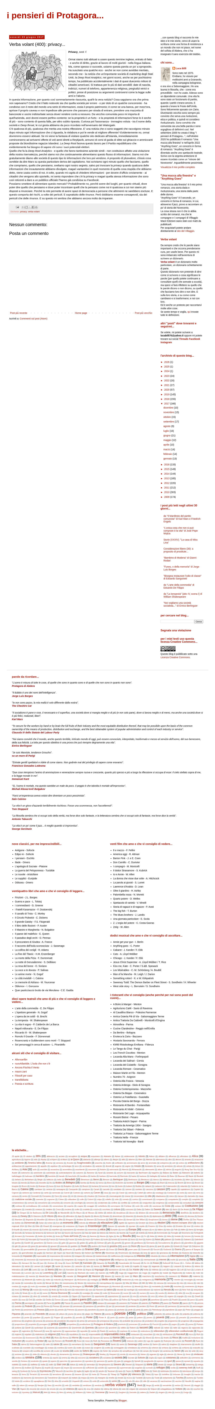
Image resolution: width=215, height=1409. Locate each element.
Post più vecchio (143, 313)
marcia (118, 1276)
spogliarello (149, 1361)
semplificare (128, 1351)
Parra (48, 1303)
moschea (177, 1286)
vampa (31, 1385)
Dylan (41, 1223)
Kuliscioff (167, 1263)
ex (153, 1230)
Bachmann (143, 1173)
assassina (55, 1170)
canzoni (161, 1189)
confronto (135, 1203)
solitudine (184, 1358)
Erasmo (151, 1226)
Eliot (30, 1226)
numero (143, 1293)
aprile (166, 444)
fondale (177, 1236)
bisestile (42, 1183)
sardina (146, 1344)
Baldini (175, 1173)
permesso (172, 1306)
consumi (199, 1203)
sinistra (29, 1357)
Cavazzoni (171, 1193)
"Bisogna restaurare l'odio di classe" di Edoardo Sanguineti (183, 577)
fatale (94, 1233)
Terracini (33, 1374)
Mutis (54, 1290)
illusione (185, 1253)
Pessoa (40, 1310)
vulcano (15, 1392)
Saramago (133, 1344)
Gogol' (185, 1246)
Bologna (70, 1182)
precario (182, 1318)
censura (15, 1196)
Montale (89, 1286)
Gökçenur (196, 1246)
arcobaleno (87, 1166)
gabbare (167, 1239)
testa (94, 1374)
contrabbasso (31, 1206)
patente (145, 1303)
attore (160, 1170)
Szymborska (45, 1371)
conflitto (124, 1203)
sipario (55, 1358)
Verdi (139, 1385)
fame (191, 1230)
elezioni (161, 1222)
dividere (80, 1220)
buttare (129, 1186)
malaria (189, 1273)
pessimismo (29, 1310)
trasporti (64, 1378)
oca (187, 1293)
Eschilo (45, 1230)
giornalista (42, 1246)
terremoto (45, 1374)
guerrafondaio (27, 1253)
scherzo (155, 1348)
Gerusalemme (164, 1243)
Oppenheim (86, 1296)
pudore (165, 1324)
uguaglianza (39, 1381)
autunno (79, 1173)
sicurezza (133, 1354)
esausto (35, 1230)
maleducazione (18, 1276)
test (86, 1374)
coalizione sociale (23, 1199)
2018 (167, 399)
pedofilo (18, 1306)
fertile (40, 1236)
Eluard (46, 1226)
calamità (183, 1186)
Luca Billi (181, 68)
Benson (106, 1180)
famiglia (200, 1230)
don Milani (140, 1220)
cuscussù (129, 1209)
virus (88, 1389)
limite (80, 1270)
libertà (51, 1269)
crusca (96, 1209)
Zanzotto (133, 1392)
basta (133, 1176)
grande (103, 1249)
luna (37, 1273)
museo (36, 1290)
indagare (78, 1256)
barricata (113, 1176)
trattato (75, 1378)
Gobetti (176, 1246)
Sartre (155, 1344)
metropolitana (105, 1283)
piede (130, 1310)
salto (48, 1344)
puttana (18, 1328)
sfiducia (43, 1354)
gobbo (167, 1246)
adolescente (129, 1156)
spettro (111, 1361)
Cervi (56, 1196)
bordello (130, 1183)
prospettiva (71, 1324)
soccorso (82, 1358)
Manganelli (82, 1276)
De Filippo (197, 1209)
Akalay (44, 1159)
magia (144, 1273)
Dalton (147, 1209)
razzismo (112, 1331)
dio (147, 1216)
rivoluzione (195, 1338)
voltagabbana (166, 1389)
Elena (151, 1223)
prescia (39, 1321)
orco (153, 1296)
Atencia (125, 1170)
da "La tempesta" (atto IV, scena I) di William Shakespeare (183, 595)
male (198, 1273)
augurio (178, 1170)
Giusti (103, 1246)
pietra (146, 1310)
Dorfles (186, 1220)
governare (42, 1249)
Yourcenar (100, 1392)
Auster (14, 1173)
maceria (70, 1273)
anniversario (132, 1163)
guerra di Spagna (192, 1249)
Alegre (115, 1159)
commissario (147, 1199)
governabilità (28, 1249)
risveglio (138, 1338)
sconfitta (36, 1351)
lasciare (67, 1266)
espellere (56, 1230)
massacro (173, 1276)
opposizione (113, 1296)
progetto (160, 1321)
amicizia (59, 1163)
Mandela (58, 1276)
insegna (57, 1260)
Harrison (49, 1253)
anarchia (98, 1163)
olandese (25, 1296)
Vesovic (187, 1385)
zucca (177, 1392)
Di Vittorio (48, 1216)
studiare (28, 1368)
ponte (26, 1318)
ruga (148, 1341)
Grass (111, 1249)
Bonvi (109, 1183)
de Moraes (89, 1213)
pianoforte (91, 1310)
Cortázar (128, 1206)
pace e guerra (79, 1299)
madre (92, 1273)
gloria (151, 1246)
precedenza (195, 1318)
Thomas (103, 1374)
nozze (125, 1293)
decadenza (121, 1213)
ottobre (167, 417)
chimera (80, 1196)
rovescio (130, 1341)
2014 (167, 473)
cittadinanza (160, 1196)
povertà (160, 1317)
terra (24, 1374)
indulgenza (128, 1256)
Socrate (131, 1358)
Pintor (188, 1310)
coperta (70, 1206)
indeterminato (101, 1256)
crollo (77, 1209)
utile (145, 1381)
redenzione (145, 1331)
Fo (145, 1236)
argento (118, 1166)
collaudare (71, 1199)
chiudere (90, 1196)
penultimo (101, 1306)
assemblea (67, 1170)
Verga (148, 1385)
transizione (39, 1378)
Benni (96, 1179)
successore (77, 1368)
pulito (182, 1324)
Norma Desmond (59, 1293)
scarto (70, 1348)
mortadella (156, 1286)
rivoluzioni (16, 1341)
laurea (96, 1266)
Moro (146, 1286)
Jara (35, 1263)
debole (110, 1213)
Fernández (30, 1236)
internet (162, 1259)
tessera (68, 1374)
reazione (123, 1331)
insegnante (69, 1260)
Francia (62, 1239)
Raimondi (38, 1331)
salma (23, 1344)
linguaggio (99, 1269)
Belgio (40, 1180)
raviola (94, 1331)
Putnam (200, 1324)
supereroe (112, 1368)
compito (185, 1199)
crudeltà (86, 1209)
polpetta (186, 1314)
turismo (190, 1378)
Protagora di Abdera (103, 1324)
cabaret (148, 1186)
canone (128, 1189)
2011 (167, 487)
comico (135, 1199)
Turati (156, 1378)
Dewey (24, 1216)
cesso (64, 1196)
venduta (98, 1385)
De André (185, 1209)
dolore (120, 1220)
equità (142, 1226)
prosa (54, 1324)
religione (52, 1334)
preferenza (16, 1321)
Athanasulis (137, 1170)
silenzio (170, 1354)
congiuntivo (147, 1203)
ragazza (184, 1328)
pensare (66, 1306)
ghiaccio (177, 1243)
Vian (14, 1389)
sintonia (46, 1358)
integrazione (104, 1259)
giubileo (74, 1246)
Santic (113, 1344)
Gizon (134, 1246)
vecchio (58, 1385)
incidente (67, 1256)
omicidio (64, 1296)
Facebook (194, 339)
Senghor (156, 1351)
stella (81, 1365)
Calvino (25, 1189)
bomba (83, 1183)
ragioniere (26, 1331)
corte (138, 1206)
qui (189, 311)
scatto (78, 1348)
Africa (195, 1156)
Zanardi (111, 1392)
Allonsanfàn (21, 1059)
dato (167, 1209)
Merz (57, 1283)
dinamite (129, 1216)
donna (165, 1220)
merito (39, 1283)
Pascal (67, 1303)
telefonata (165, 1371)
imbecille (196, 1253)
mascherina (160, 1276)
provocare (133, 1324)
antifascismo (194, 1163)
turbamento (167, 1378)
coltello (108, 1199)
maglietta (155, 1273)
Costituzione (191, 1205)
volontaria (143, 1389)
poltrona (196, 1314)
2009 (167, 497)
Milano (135, 1283)
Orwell (197, 1296)
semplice (115, 1351)
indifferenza (116, 1256)
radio (175, 1328)
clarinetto (191, 1196)
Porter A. (102, 1318)
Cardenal (36, 1193)
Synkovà (24, 1371)
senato (146, 1351)
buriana (95, 1186)
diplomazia (156, 1216)
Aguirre (27, 1159)
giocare (24, 1246)
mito (198, 1283)
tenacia (15, 1374)
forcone (187, 1236)
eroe (188, 1226)
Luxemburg (48, 1273)
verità (157, 1385)
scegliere (97, 1348)
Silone (179, 1354)
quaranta (50, 1328)
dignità (87, 1216)
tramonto (27, 1378)
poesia (108, 1314)
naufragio (131, 1290)
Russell (188, 1341)
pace (66, 1300)
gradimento (67, 1249)
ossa (23, 1300)
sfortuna (76, 1354)
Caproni (15, 1193)
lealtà (127, 1266)
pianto (102, 1310)
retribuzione (168, 1334)
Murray (25, 1290)
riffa (40, 1338)
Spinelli (137, 1361)
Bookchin (119, 1183)
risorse (116, 1337)
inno (201, 1256)
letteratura (16, 1270)
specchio (63, 1361)
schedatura (132, 1348)
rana (47, 1331)
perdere (142, 1306)
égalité (121, 1223)
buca (51, 1186)
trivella (111, 1378)
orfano (161, 1296)
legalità (136, 1266)
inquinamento (44, 1260)
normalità (75, 1293)
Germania (150, 1243)
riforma (65, 1338)
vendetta (75, 1385)
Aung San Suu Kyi (192, 1170)
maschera (146, 1276)
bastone (143, 1176)
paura (165, 1303)
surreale (149, 1368)
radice (166, 1328)
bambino (40, 1176)
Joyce (68, 1263)
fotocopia (32, 1239)
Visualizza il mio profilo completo (178, 167)
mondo (53, 1286)
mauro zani (21, 1071)
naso (90, 1290)
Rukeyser (168, 1341)
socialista (107, 1358)
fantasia (28, 1233)
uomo (114, 1381)
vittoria (115, 1389)
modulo (15, 1286)
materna (196, 1276)
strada (160, 1365)
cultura (117, 1209)
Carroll (66, 1193)
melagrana (146, 1280)
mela (136, 1280)
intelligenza (119, 1260)
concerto (67, 1203)
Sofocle (141, 1358)
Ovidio (48, 1300)
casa (106, 1193)
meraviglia (188, 1280)
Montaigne (76, 1286)
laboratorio (16, 1266)
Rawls (102, 1331)
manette (69, 1276)
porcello (79, 1318)
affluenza (172, 1156)
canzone (149, 1189)
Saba (14, 1344)
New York (186, 1290)
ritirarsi (148, 1338)
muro (17, 1290)
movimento (189, 1286)
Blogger (122, 1400)
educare (93, 1223)
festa (58, 1236)
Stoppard (139, 1365)
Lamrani (37, 1266)
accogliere (72, 1156)
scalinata (15, 1348)
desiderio (196, 1213)
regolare (28, 1334)
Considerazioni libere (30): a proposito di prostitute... (178, 550)
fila (118, 1236)
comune (30, 1203)
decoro (132, 1213)
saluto (65, 1344)
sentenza (167, 1351)
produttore (149, 1321)
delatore (142, 1213)
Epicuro (111, 1226)
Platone (97, 1314)
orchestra (143, 1296)
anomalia (152, 1163)
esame (26, 1230)
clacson (180, 1196)
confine (114, 1203)
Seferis (86, 1351)
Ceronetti (35, 1196)
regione (18, 1334)
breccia (171, 1183)
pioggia (197, 1310)
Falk (176, 1230)
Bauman (181, 1176)
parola (40, 1303)
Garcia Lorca (52, 1243)
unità (94, 1381)
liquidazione (113, 1270)
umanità (65, 1381)
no (32, 1293)
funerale (124, 1239)
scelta (107, 1348)
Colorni (90, 1199)
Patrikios (155, 1303)
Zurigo (186, 1392)
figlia (111, 1236)
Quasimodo (76, 1328)
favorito (122, 1233)
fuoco (133, 1239)
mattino (39, 1280)
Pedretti (28, 1306)
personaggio (198, 1306)
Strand (179, 1364)
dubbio (18, 1223)
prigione (72, 1321)
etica (102, 1229)
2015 (167, 469)
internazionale (150, 1260)
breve (189, 1183)
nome (45, 1293)
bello (59, 1180)
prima (82, 1321)
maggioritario (132, 1273)
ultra (56, 1381)
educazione (107, 1222)
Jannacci (25, 1263)
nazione (157, 1290)
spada (44, 1361)
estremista (92, 1230)
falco (168, 1230)
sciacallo (196, 1348)
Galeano (187, 1239)
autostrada (50, 1173)
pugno (174, 1324)
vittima (106, 1389)
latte (88, 1266)
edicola (82, 1223)
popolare (37, 1318)
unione (86, 1381)
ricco (191, 1334)
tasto (120, 1371)
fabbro (160, 1230)
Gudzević (167, 1249)
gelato (82, 1243)
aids (35, 1159)
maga (121, 1273)
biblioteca (167, 1180)
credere (49, 1209)
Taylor (128, 1371)
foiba (152, 1236)
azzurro (120, 1173)
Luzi (60, 1273)
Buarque (42, 1186)
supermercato (125, 1368)
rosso (87, 1341)
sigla (162, 1354)
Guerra (178, 1249)
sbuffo (197, 1344)
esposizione (68, 1230)
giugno (167, 435)
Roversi (117, 1340)
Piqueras (16, 1314)
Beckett (200, 1176)
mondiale (42, 1286)
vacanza (153, 1381)
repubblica (73, 1334)
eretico (169, 1226)
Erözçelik (16, 1230)
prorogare (43, 1324)
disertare (18, 1220)
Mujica (200, 1286)
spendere (89, 1361)
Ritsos (175, 1338)
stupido (48, 1368)
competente (173, 1199)
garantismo (38, 1243)
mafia (112, 1273)
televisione (187, 1371)
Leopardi (177, 1266)
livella (146, 1270)
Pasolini (88, 1303)
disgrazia (29, 1220)
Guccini (156, 1249)
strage (169, 1365)
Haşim (59, 1253)
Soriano (24, 1361)
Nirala (24, 1293)
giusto (125, 1246)
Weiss (53, 1392)
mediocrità (126, 1280)
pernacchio (184, 1306)
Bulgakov (68, 1186)
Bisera (33, 1183)
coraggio (90, 1206)
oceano (15, 1296)
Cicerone (102, 1196)
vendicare (87, 1385)
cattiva (149, 1193)
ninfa (17, 1293)
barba (93, 1176)
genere (128, 1243)
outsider (39, 1300)
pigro (180, 1310)
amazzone (198, 1159)
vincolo (53, 1389)
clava (201, 1196)
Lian (42, 1270)
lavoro (106, 1266)
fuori (141, 1239)
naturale (119, 1290)
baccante (131, 1173)
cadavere (159, 1186)
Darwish (158, 1209)
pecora (200, 1303)
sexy (201, 1351)
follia (169, 1236)
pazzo (185, 1303)
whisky (69, 1392)
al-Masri (63, 1159)
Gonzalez (16, 1249)
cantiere (138, 1189)
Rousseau (105, 1341)
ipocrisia (182, 1260)
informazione (177, 1256)
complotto (196, 1199)
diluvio (96, 1216)
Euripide (114, 1230)
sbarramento (186, 1344)
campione (86, 1189)
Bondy (92, 1183)
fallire (183, 1230)
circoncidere (139, 1196)
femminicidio (162, 1233)
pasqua (101, 1303)
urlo (130, 1381)
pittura (62, 1314)
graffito (79, 1249)
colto (117, 1199)
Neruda (167, 1290)
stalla (43, 1365)
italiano (15, 1263)
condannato (102, 1203)
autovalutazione (65, 1173)
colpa (99, 1199)
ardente (98, 1166)
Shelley (103, 1354)
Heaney (77, 1253)
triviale (120, 1378)
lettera (197, 1266)
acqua (84, 1156)
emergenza (57, 1226)
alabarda (87, 1159)
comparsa (160, 1199)
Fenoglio (174, 1233)
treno (92, 1378)
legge (145, 1266)
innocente (19, 1260)
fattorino (112, 1233)
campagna (60, 1189)
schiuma (185, 1348)
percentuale (120, 1306)
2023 (167, 376)
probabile (126, 1321)
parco (192, 1300)
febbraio (168, 454)
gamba (18, 1243)
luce (189, 1270)
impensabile (41, 1256)
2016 (167, 464)
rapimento (57, 1331)
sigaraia (152, 1354)
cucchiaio (106, 1209)
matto (48, 1280)
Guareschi (145, 1249)
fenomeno (186, 1233)
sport (169, 1361)
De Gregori (21, 1213)
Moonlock (116, 1286)
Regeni (200, 1331)
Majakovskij (177, 1273)
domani (129, 1220)
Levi (26, 1269)
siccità (122, 1354)
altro (170, 1159)
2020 (167, 389)
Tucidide (139, 1378)
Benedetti (70, 1179)
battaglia (153, 1176)
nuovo (152, 1293)
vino (61, 1389)
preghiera (29, 1321)
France (52, 1239)
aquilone (54, 1166)
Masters (185, 1276)
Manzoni (96, 1276)
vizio (124, 1389)
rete (157, 1334)
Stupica (38, 1368)
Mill (143, 1283)
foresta (197, 1236)
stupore (57, 1368)
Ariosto (137, 1166)
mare (127, 1276)
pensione (90, 1306)
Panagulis (135, 1300)
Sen (138, 1351)
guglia (39, 1253)
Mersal (48, 1283)
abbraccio (51, 1156)
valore (22, 1385)
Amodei (70, 1163)
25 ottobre (27, 1156)
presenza (49, 1321)
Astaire (103, 1170)
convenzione (57, 1206)
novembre (169, 412)
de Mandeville (64, 1213)
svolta (173, 1368)
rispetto (128, 1338)
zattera (143, 1392)
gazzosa (72, 1243)
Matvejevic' (69, 1280)
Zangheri (122, 1392)
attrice (168, 1170)
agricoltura (16, 1159)
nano (69, 1290)
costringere (16, 1209)
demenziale (154, 1213)
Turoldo (200, 1378)
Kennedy (136, 1263)
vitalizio (97, 1389)
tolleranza (136, 1374)
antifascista (16, 1166)
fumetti (114, 1239)
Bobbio (58, 1183)
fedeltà (142, 1233)
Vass (49, 1385)
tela (147, 1371)
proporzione (20, 1324)
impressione (55, 1256)
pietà (138, 1310)
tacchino (69, 1371)
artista (189, 1166)
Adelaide (107, 1156)
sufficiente (90, 1368)
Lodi (164, 1270)
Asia (24, 1169)
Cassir (122, 1193)
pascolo (77, 1303)
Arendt (108, 1166)
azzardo (109, 1173)
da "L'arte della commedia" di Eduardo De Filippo (179, 586)
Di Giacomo (36, 1216)
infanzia (141, 1256)
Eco (57, 1223)
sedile (76, 1351)
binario (15, 1183)
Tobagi (113, 1374)
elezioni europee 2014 (182, 1223)
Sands (87, 1344)
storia (149, 1364)
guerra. (15, 1253)
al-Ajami (53, 1159)
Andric (109, 1163)
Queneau (89, 1328)
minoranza (171, 1283)
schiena (175, 1348)
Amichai (49, 1163)
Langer (47, 1266)
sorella (15, 1361)
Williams (79, 1392)
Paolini (175, 1300)
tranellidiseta (21, 1079)
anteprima (164, 1163)
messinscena (68, 1283)
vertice (177, 1385)
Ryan (198, 1341)
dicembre (168, 407)
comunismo (42, 1203)
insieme (92, 1260)
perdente (132, 1306)
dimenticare (118, 1216)
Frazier (71, 1239)
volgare (132, 1389)
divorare (90, 1220)
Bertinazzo (132, 1180)
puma (190, 1324)
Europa (132, 1229)
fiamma (93, 1236)
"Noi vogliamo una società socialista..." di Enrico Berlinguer (181, 604)
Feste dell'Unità (70, 1236)
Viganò (23, 1389)
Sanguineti (99, 1344)
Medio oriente (109, 1279)
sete (186, 1351)
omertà (55, 1296)
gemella (118, 1243)
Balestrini (186, 1173)
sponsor (160, 1361)
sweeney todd (185, 1368)
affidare (161, 1156)
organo (170, 1296)
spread (187, 1361)
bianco (156, 1180)
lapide (57, 1266)
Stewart (128, 1365)
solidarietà (171, 1358)
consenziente (173, 1203)
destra (14, 1216)
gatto (63, 1243)
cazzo (190, 1193)
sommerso (195, 1358)
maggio (167, 440)
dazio (175, 1209)
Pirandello (40, 1314)
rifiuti (48, 1338)
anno (143, 1163)
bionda (24, 1183)
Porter (89, 1317)
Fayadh (132, 1233)
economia (68, 1222)
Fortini (22, 1239)
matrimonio (16, 1280)
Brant (162, 1183)
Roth (95, 1341)
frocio (87, 1239)
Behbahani (29, 1180)
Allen (140, 1159)
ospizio (15, 1300)
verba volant (34, 211)
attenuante (149, 1170)
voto (188, 1389)
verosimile (167, 1385)
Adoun (152, 1156)
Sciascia (15, 1351)
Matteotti (28, 1280)
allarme (132, 1159)
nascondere (80, 1290)
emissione (70, 1226)
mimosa (160, 1283)
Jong (60, 1263)
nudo (134, 1293)
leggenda (156, 1266)
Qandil (27, 1328)
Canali (96, 1189)
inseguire (81, 1260)
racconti (143, 1327)
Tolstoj (148, 1374)
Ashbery (15, 1170)
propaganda (198, 1321)
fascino (67, 1233)
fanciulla (18, 1233)
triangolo (101, 1378)
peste (51, 1310)
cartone (87, 1193)
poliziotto (158, 1314)
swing (14, 1371)
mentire (177, 1280)
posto (131, 1318)
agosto (167, 426)
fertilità (49, 1236)
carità (46, 1193)
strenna (18, 1368)
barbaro (102, 1176)
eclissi (50, 1223)
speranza (100, 1361)
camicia (49, 1189)
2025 (167, 366)
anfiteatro (119, 1163)
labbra (197, 1263)
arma (159, 1166)
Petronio (70, 1310)
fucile (105, 1239)
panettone (155, 1300)
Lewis (34, 1270)
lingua (88, 1270)
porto (112, 1318)
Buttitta (138, 1186)
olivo (35, 1296)
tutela (17, 1381)
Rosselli (69, 1341)
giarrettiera (188, 1243)
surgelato (138, 1368)
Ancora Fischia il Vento (27, 1067)
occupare (196, 1293)
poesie (120, 1313)
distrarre (51, 1220)
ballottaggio (17, 1176)
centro (25, 1196)
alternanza (160, 1159)
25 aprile (15, 1156)
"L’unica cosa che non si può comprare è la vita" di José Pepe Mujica (181, 530)
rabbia (123, 1328)
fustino (149, 1239)
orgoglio (180, 1296)
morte (167, 1286)
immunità (16, 1256)
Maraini (108, 1276)
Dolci (111, 1219)
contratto (45, 1206)
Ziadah (152, 1392)
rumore (178, 1341)
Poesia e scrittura (24, 1083)
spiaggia (127, 1361)
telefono (175, 1371)
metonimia (91, 1283)
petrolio (61, 1310)
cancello (106, 1189)
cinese (127, 1196)
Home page (81, 313)
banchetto (72, 1176)
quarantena (63, 1328)
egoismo (131, 1223)
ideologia (136, 1253)
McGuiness (82, 1280)
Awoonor (90, 1173)
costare (178, 1206)
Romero (58, 1341)
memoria (160, 1279)
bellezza (49, 1180)
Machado (81, 1273)
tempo (197, 1371)
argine (127, 1166)
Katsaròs (100, 1263)
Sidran (143, 1354)
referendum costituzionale (181, 1331)
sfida (35, 1354)
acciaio (62, 1156)
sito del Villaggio (185, 231)
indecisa (88, 1256)
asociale (43, 1170)
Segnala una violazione (176, 630)
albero (106, 1159)
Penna (46, 1306)
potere (140, 1318)
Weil (45, 1392)
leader (118, 1266)
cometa (125, 1199)
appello (44, 1166)
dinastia (140, 1216)
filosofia (127, 1236)
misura (190, 1283)
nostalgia (86, 1293)
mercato (199, 1280)
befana (18, 1180)
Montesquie (104, 1286)
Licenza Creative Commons (175, 657)
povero (149, 1318)
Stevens (117, 1364)
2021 (167, 385)
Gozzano (54, 1249)
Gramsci (89, 1249)
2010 (167, 492)
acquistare (95, 1156)
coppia (80, 1206)
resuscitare (148, 1334)
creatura (38, 1209)
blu (50, 1183)
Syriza (33, 1371)
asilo (35, 1170)
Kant (77, 1263)
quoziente (112, 1328)
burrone (104, 1186)
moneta (65, 1286)
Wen (61, 1392)
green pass (133, 1249)
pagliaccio (96, 1300)
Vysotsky (25, 1392)
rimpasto (86, 1338)
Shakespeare (89, 1354)
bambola (51, 1176)
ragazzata (196, 1328)
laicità (27, 1266)
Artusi (197, 1166)
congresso (160, 1203)
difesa (59, 1216)
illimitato (175, 1253)
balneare (29, 1176)
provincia (122, 1324)
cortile (146, 1206)
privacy (23, 211)
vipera (80, 1389)
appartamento (31, 1166)
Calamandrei (171, 1186)
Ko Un (146, 1263)
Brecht (180, 1183)
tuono (148, 1378)
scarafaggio (39, 1348)
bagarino (155, 1173)
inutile (172, 1260)
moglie (24, 1286)
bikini (188, 1180)
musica (45, 1290)
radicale (157, 1328)
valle (14, 1385)
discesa (190, 1216)
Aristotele (149, 1166)
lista (124, 1270)
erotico (197, 1226)
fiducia (102, 1236)
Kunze (177, 1263)
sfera (27, 1354)
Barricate (124, 1176)
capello (174, 1189)
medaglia (94, 1280)
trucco (129, 1378)
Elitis (37, 1226)
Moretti (138, 1286)
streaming (190, 1365)
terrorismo (57, 1374)
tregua (84, 1378)
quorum (101, 1328)
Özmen (58, 1300)
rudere (140, 1341)
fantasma (39, 1233)
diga (79, 1216)
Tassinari (111, 1371)
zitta (170, 1392)
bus (113, 1186)
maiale (165, 1273)
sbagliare (173, 1344)
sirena (64, 1358)
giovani (54, 1246)
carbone (25, 1193)
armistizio (169, 1166)
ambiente (19, 1163)
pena (38, 1306)
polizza (168, 1314)
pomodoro (16, 1318)
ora (134, 1296)
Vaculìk (188, 1381)
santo (122, 1344)
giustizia (113, 1246)
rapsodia (83, 1331)
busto (120, 1186)
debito (100, 1213)
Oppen (75, 1296)
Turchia (179, 1378)
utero (137, 1381)
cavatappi (159, 1193)
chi (72, 1196)
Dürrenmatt (29, 1223)
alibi (123, 1159)
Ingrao (193, 1256)
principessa (105, 1321)
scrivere (47, 1351)
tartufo (101, 1371)
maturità (57, 1280)
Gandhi (27, 1243)
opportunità (99, 1296)
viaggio (197, 1385)
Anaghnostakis (84, 1163)
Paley (106, 1300)
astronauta (113, 1170)
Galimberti (198, 1239)
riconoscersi (31, 1338)
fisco (138, 1236)
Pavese (175, 1303)
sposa (178, 1361)
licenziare (70, 1270)
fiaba (84, 1236)
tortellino (165, 1374)
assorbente (80, 1170)
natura (110, 1290)
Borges (140, 1182)
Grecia (121, 1249)
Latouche (79, 1266)
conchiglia (78, 1203)
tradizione (16, 1378)
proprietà (32, 1324)
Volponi (154, 1389)
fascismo (78, 1233)
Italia (192, 1259)
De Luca (50, 1213)
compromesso (18, 1203)
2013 (167, 478)
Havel (68, 1253)
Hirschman (110, 1253)
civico (171, 1196)
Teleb (155, 1371)
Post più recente (18, 313)
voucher (196, 1389)
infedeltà (154, 1256)
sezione (18, 1354)
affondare (184, 1156)
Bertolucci (145, 1180)
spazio (53, 1361)
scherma (144, 1348)
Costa (167, 1206)
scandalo (27, 1348)
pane (144, 1300)
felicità (151, 1233)
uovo (123, 1381)
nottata (96, 1293)
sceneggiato (119, 1348)
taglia (79, 1371)
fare (59, 1233)
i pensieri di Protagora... (55, 15)
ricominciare (17, 1338)
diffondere (70, 1216)
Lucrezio (27, 1273)
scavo (87, 1348)
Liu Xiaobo (134, 1269)
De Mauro (77, 1213)
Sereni (177, 1351)
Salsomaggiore (36, 1344)
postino (122, 1318)
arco (77, 1166)
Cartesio (76, 1193)
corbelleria (102, 1206)
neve (177, 1290)
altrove (178, 1159)
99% (38, 1156)
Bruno (24, 1186)
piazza (111, 1310)
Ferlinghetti (198, 1233)
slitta (73, 1358)
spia (119, 1361)
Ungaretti (76, 1381)
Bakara (166, 1173)
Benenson (85, 1180)
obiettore (171, 1293)
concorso (90, 1203)
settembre (169, 421)
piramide (28, 1314)
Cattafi (140, 1193)
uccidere (26, 1381)
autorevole (38, 1173)
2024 (167, 371)
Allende (149, 1159)
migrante (118, 1283)
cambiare (38, 1189)
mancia (32, 1276)
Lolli (182, 1270)
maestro (102, 1273)
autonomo (25, 1173)
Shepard (112, 1354)
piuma (70, 1314)
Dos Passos (198, 1220)
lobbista (155, 1270)
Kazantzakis (124, 1263)
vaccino (178, 1381)
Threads (183, 339)
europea (145, 1230)
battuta (163, 1176)
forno (14, 1239)
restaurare (135, 1334)
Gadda (177, 1239)
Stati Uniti (61, 1364)
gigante (200, 1243)
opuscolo (125, 1296)
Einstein (142, 1223)
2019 (167, 394)
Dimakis (105, 1216)
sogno (159, 1358)
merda (17, 1283)
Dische (200, 1216)
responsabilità (94, 1334)
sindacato (198, 1354)
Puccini (156, 1324)
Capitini (197, 1189)
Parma (18, 1303)
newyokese (198, 1290)
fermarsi (18, 1236)
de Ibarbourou (36, 1213)
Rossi (79, 1341)
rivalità (185, 1338)
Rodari (40, 1341)
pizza (79, 1314)
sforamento (64, 1354)
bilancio (197, 1180)
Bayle (191, 1176)
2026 (167, 362)
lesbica (188, 1266)
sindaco (18, 1358)
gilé (16, 1246)
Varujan (40, 1385)
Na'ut (62, 1290)
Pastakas (134, 1303)
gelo (109, 1243)
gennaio (168, 458)
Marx (135, 1276)
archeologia (66, 1166)
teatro (137, 1371)
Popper (57, 1318)
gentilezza (138, 1243)
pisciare (52, 1314)
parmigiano (29, 1303)
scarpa (51, 1348)
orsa (189, 1296)
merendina (28, 1283)
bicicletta (178, 1180)
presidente (61, 1321)
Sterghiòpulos (104, 1365)
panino (166, 1300)
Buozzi (85, 1186)
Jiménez (50, 1263)
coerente (39, 1199)
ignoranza (164, 1253)
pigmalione (169, 1310)
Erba (161, 1226)
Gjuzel (143, 1246)
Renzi (63, 1334)
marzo (167, 449)
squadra (196, 1361)
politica (141, 1313)
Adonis (141, 1156)
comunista (55, 1203)
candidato (117, 1189)
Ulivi (49, 1381)
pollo (177, 1314)
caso (114, 1193)
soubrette (35, 1361)
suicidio (101, 1368)
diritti (168, 1216)
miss (182, 1283)
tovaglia (187, 1374)
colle (82, 1199)
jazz (42, 1263)
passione (123, 1303)
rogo (49, 1341)
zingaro (161, 1392)
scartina (60, 1348)
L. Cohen (187, 1263)
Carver (97, 1193)
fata (86, 1233)
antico (181, 1163)
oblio (180, 1293)
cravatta (28, 1209)
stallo (51, 1365)
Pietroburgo (157, 1310)
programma (173, 1321)
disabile (181, 1216)
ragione (15, 1331)
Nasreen (99, 1290)
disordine (41, 1220)
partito (58, 1303)
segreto (96, 1351)
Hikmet (98, 1253)
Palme (124, 1300)
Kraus (156, 1263)
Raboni (133, 1328)
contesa (18, 1206)
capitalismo (185, 1189)
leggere (166, 1266)
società (118, 1357)
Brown (197, 1183)
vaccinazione (166, 1381)
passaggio (111, 1303)
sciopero (26, 1351)
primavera (92, 1321)
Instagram (166, 342)
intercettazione (134, 1260)
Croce (58, 1209)
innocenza (31, 1260)
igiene (153, 1253)
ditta (60, 1220)
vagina (197, 1381)
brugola (15, 1186)
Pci (192, 1303)
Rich (198, 1334)
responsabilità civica (114, 1334)
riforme (75, 1338)
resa (83, 1334)
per (110, 1306)
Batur (172, 1176)
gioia (33, 1246)
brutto (32, 1186)
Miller (151, 1283)
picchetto (121, 1310)
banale (62, 1176)
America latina (35, 1163)
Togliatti (124, 1374)
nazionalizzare (144, 1290)
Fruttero (96, 1239)
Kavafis (111, 1263)
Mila (127, 1283)
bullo (77, 1186)
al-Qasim (75, 1159)
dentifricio (185, 1213)
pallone (115, 1300)
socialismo (94, 1358)
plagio (87, 1314)
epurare (132, 1226)
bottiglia (153, 1183)
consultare (187, 1203)
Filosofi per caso (23, 1075)
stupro (66, 1368)
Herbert (88, 1253)
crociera (67, 1209)
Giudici (84, 1246)
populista (68, 1318)
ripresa (106, 1338)
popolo (47, 1318)
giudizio (94, 1246)
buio (58, 1186)
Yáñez (89, 1392)
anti (173, 1163)
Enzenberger (95, 1226)
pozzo (172, 1318)
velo (67, 1385)
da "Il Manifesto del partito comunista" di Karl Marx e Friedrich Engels (182, 519)
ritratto (166, 1338)
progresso (185, 1321)
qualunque (38, 1328)
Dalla (139, 1209)
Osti (30, 1300)
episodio (121, 1226)
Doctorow (101, 1220)
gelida (91, 1243)
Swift (198, 1368)
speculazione (76, 1361)
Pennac (56, 1306)
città (150, 1196)
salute (56, 1344)
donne (174, 1219)
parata (184, 1300)
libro (60, 1270)
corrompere (115, 1206)
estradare (81, 1230)
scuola (66, 1351)
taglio (87, 1371)
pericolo (161, 1306)
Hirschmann (123, 1253)
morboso (127, 1286)
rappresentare (71, 1331)
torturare (176, 1374)
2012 (167, 483)
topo (156, 1374)
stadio (24, 1365)
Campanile (73, 1189)
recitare (134, 1331)
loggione (173, 1270)
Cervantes (46, 1196)
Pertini (17, 1310)
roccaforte (29, 1341)
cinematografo (115, 1196)
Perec (151, 1306)
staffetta (33, 1365)
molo (33, 1286)
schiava (165, 1348)
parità (200, 1300)
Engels (81, 1226)
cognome (51, 1199)
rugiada (157, 1341)
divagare (69, 1220)
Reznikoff (180, 1334)
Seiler (105, 1351)
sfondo (53, 1354)
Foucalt (42, 1239)
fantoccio (50, 1233)
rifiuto (56, 1338)
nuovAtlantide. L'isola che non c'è (32, 1063)
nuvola (161, 1293)
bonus (101, 1183)
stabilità (15, 1365)
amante (188, 1159)
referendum (159, 1331)
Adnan (117, 1156)
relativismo (39, 1334)
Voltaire (178, 1389)
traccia (197, 1374)
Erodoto (179, 1226)
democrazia (169, 1212)
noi (38, 1293)
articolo (180, 1166)
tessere (78, 1374)
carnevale (56, 1193)
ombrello (44, 1296)
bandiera (83, 1176)
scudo (56, 1351)
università (104, 1381)
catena (131, 1193)
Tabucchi (59, 1371)
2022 (167, 380)
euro (123, 1230)
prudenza (145, 1324)
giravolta (63, 1246)
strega (200, 1365)
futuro (157, 1239)
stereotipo (91, 1365)
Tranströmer (52, 1378)
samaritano (76, 1344)
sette (194, 1351)
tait (94, 1371)
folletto (160, 1236)
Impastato (27, 1256)
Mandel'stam (44, 1276)
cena (198, 1193)
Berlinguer (118, 1179)
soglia (151, 1358)
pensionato (78, 1306)
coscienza (157, 1206)
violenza (70, 1389)
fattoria (103, 1233)
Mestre (80, 1283)
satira (163, 1344)
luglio (166, 431)
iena (145, 1253)
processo (138, 1321)
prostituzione (84, 1324)
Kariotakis (87, 1263)
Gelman (100, 1243)
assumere (92, 1170)
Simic (188, 1354)
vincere (43, 1389)
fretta (80, 1239)
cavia (182, 1193)
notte (105, 1293)
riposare (96, 1338)
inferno (164, 1256)
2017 (167, 403)
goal (159, 1246)
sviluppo (160, 1367)
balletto (197, 1173)
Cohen (61, 1199)
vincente (33, 1389)
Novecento (115, 1293)
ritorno (157, 1338)
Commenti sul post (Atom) (33, 318)
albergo (97, 1159)
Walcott (36, 1392)
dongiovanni (153, 1220)
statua (72, 1365)
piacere (81, 1310)
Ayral (100, 1173)
